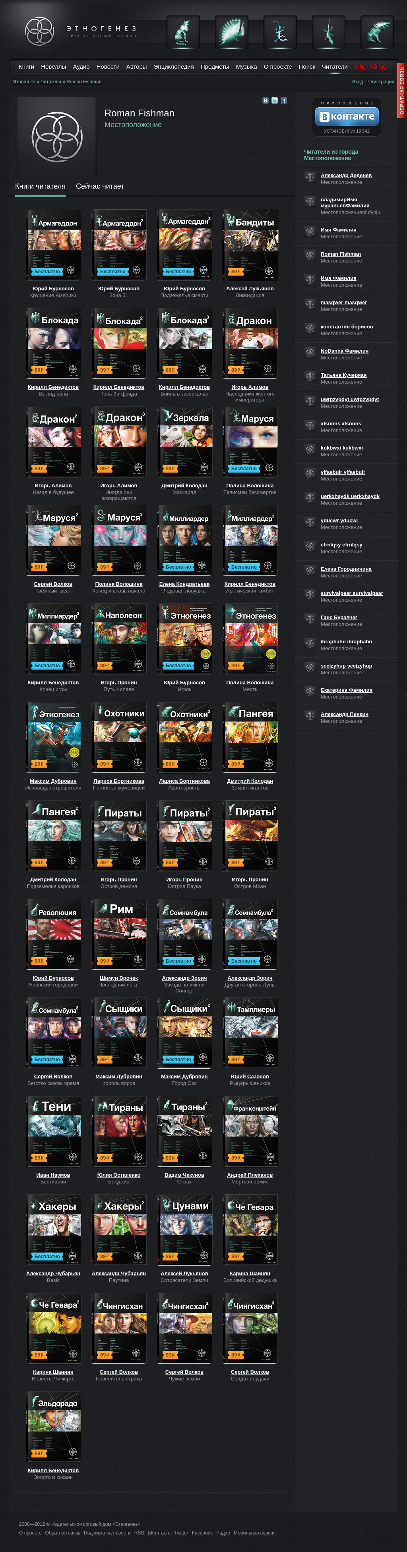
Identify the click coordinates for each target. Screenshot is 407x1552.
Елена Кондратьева (184, 584)
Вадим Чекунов (184, 1175)
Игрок (184, 689)
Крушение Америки (53, 295)
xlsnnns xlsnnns (341, 424)
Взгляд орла (53, 394)
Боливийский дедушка (250, 1280)
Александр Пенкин (344, 714)
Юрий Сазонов (250, 1076)
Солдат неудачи (250, 1379)
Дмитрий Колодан (184, 485)
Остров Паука (184, 886)
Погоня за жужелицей (119, 788)
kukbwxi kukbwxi (342, 448)
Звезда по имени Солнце (184, 988)
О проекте (278, 66)
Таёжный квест (53, 591)
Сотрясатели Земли (184, 1280)
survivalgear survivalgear (352, 593)
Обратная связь (62, 1533)
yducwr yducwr (340, 520)
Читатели (335, 66)
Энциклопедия (174, 66)
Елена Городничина (346, 569)
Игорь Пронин (119, 682)
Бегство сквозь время (53, 1083)
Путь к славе (119, 689)
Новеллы (53, 66)
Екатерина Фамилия (346, 690)
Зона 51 (118, 295)
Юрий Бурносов (53, 288)
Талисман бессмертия (250, 492)
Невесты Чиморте (53, 1379)
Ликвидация (250, 295)
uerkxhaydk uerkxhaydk (350, 496)
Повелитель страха (119, 1379)
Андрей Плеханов (250, 1175)
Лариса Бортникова (118, 781)
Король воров (119, 1083)
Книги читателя (40, 186)
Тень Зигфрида (119, 394)
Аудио (81, 66)
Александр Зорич (184, 978)
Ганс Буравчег (339, 617)
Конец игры (53, 689)
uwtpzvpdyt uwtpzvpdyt (350, 399)
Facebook (202, 1533)
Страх (184, 1182)
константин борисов (347, 327)
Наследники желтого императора (250, 397)
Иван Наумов (53, 1175)
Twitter (181, 1533)
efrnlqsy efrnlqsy (341, 545)
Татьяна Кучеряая (344, 375)
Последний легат (119, 985)
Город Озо (184, 1083)
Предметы (215, 66)
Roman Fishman (83, 82)
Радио (223, 1533)
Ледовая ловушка (184, 591)
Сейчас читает (100, 186)
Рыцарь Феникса (250, 1083)
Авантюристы (184, 788)
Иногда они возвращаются (118, 495)
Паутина (119, 1280)
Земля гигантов (249, 788)
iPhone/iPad (371, 66)
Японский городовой (53, 985)
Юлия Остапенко (119, 1175)
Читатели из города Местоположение (331, 155)
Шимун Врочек (119, 978)
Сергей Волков (53, 584)
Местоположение (133, 125)
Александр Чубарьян (53, 1273)
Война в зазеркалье (184, 394)
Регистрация (380, 82)
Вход (357, 82)
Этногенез (24, 82)
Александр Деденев (346, 175)
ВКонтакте (159, 1533)
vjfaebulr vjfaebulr (343, 472)
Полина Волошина (250, 485)
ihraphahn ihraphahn (346, 642)
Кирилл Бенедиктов (53, 387)
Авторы (136, 66)
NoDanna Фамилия (344, 351)
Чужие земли (184, 1379)
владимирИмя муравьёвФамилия (345, 202)
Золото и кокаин (53, 1477)
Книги (26, 66)
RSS (139, 1533)
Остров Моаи (250, 886)
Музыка (246, 66)
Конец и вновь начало (119, 591)
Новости (108, 66)
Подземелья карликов (53, 886)
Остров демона (119, 886)
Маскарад (184, 492)
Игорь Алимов (249, 387)
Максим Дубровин (53, 781)
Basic (53, 1280)
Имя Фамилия (339, 230)
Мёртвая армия (249, 1182)
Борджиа (118, 1182)
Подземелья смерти (185, 295)
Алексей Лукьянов (249, 288)
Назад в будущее (53, 492)
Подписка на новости (107, 1533)
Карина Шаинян (250, 1273)
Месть (249, 689)
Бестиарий (53, 1182)
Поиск (307, 66)
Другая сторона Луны (250, 985)
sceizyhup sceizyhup (346, 666)
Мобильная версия (255, 1533)
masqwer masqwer (344, 302)
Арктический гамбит (250, 591)
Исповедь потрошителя (53, 788)
